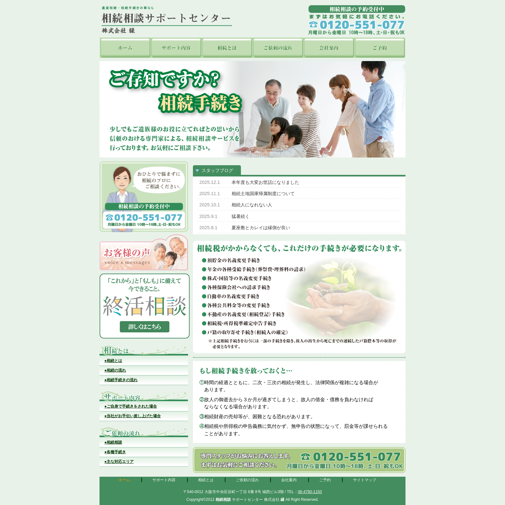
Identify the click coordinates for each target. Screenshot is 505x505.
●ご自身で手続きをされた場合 (130, 406)
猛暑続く (241, 216)
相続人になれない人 (252, 204)
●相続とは (113, 360)
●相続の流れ (115, 370)
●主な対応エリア (119, 461)
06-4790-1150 (310, 492)
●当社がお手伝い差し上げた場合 (132, 416)
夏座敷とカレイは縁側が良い (261, 227)
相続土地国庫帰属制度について (263, 193)
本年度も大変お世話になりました (265, 182)
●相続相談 (113, 442)
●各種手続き (115, 452)
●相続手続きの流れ (121, 380)
